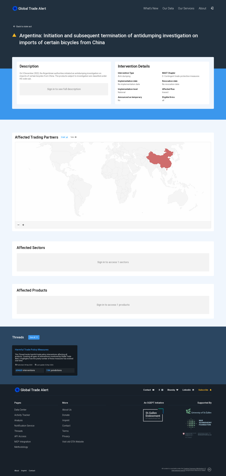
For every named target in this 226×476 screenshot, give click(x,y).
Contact (66, 425)
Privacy (66, 436)
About (16, 471)
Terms (65, 431)
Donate (66, 415)
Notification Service (24, 425)
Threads (18, 431)
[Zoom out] (18, 225)
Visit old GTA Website (73, 441)
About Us (66, 409)
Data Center (20, 409)
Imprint (65, 420)
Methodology (21, 447)
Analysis (18, 420)
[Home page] (31, 8)
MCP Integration (22, 441)
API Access (20, 436)
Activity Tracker (22, 415)
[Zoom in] (23, 225)
